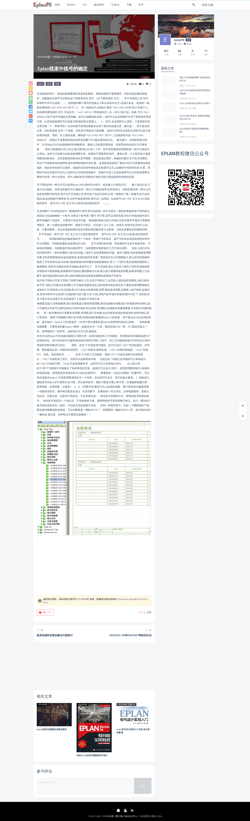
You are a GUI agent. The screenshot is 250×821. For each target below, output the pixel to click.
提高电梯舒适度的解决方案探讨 (55, 635)
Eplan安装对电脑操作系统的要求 (52, 729)
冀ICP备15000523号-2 (126, 816)
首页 (57, 5)
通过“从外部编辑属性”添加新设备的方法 (195, 79)
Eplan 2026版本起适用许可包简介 (195, 103)
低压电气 (99, 5)
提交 (142, 786)
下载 (129, 5)
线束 (57, 83)
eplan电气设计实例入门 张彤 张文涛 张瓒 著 (133, 731)
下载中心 (131, 704)
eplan (40, 83)
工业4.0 (115, 5)
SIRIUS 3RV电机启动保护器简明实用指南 (195, 92)
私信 (187, 43)
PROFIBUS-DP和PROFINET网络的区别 (130, 635)
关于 (141, 5)
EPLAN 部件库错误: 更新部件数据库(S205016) (195, 117)
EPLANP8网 (83, 599)
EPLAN (70, 5)
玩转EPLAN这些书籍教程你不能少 (92, 755)
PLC (85, 5)
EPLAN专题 (44, 57)
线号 (49, 83)
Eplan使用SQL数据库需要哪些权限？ (194, 130)
